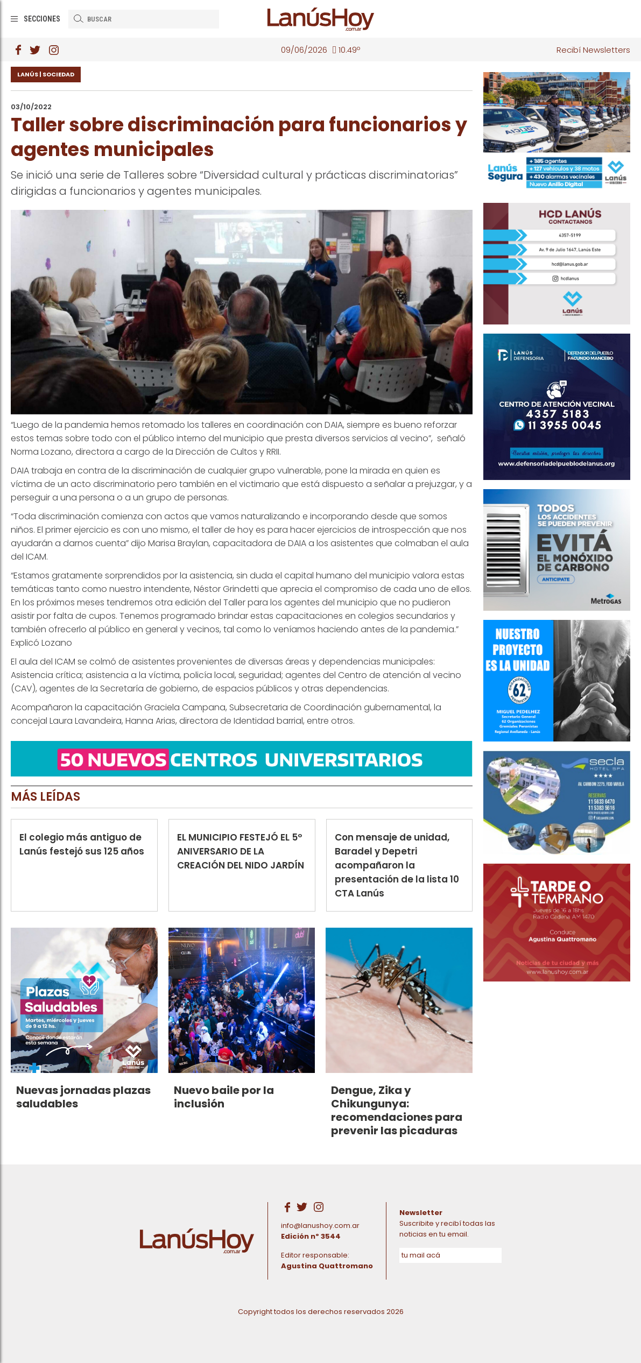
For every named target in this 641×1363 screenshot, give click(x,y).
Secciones (42, 19)
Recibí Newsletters (593, 49)
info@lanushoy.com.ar (320, 1225)
